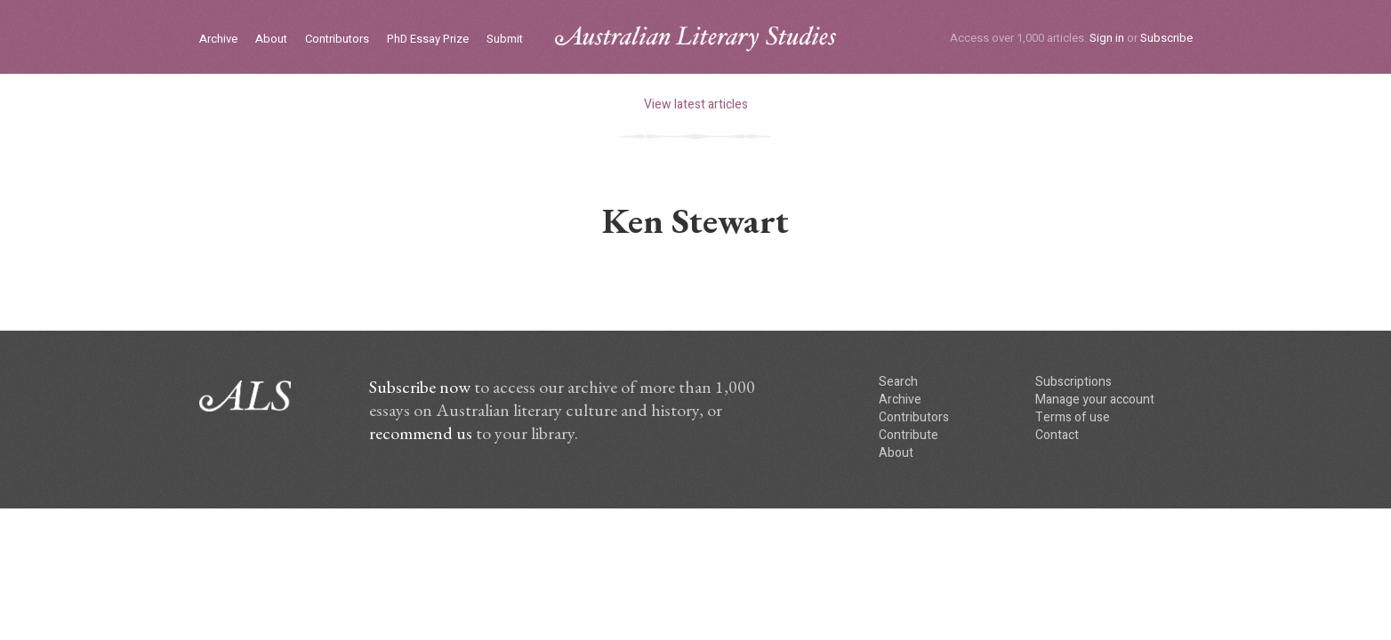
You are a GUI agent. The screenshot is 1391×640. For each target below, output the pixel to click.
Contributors (337, 39)
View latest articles (696, 104)
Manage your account (1094, 399)
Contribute (908, 435)
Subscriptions (1073, 381)
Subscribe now (419, 386)
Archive (218, 39)
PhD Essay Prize (428, 39)
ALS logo (695, 39)
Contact (1057, 435)
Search (898, 381)
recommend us (420, 432)
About (271, 39)
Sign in (1106, 37)
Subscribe (1166, 37)
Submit (504, 39)
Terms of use (1072, 417)
